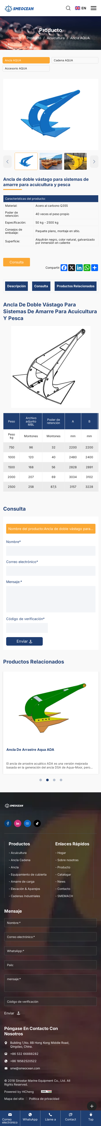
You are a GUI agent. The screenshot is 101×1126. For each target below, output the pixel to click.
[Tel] (50, 1116)
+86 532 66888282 (24, 1054)
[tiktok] (37, 823)
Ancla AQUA (80, 38)
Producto (34, 38)
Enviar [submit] (24, 641)
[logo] (19, 8)
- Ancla (14, 867)
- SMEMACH (64, 896)
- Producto (62, 867)
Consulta (41, 286)
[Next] (94, 161)
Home (16, 38)
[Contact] (71, 1116)
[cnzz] (46, 1093)
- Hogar (60, 853)
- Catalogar (63, 874)
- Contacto (62, 888)
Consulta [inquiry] (17, 262)
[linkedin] (17, 823)
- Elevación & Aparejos (24, 888)
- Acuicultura (18, 853)
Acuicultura (56, 38)
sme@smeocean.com (25, 1068)
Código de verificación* (25, 619)
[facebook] (7, 823)
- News (60, 881)
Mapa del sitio (14, 1098)
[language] (80, 8)
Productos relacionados (75, 286)
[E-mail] (10, 1118)
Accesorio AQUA (16, 68)
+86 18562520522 (23, 1061)
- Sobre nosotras (66, 860)
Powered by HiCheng (19, 1091)
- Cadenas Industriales (24, 896)
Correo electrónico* (22, 562)
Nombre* (13, 542)
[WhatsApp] (30, 1116)
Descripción (16, 286)
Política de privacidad (44, 1098)
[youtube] (27, 823)
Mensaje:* (14, 582)
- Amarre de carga (21, 881)
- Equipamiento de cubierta (28, 874)
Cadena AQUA (63, 60)
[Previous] (7, 161)
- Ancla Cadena (19, 860)
